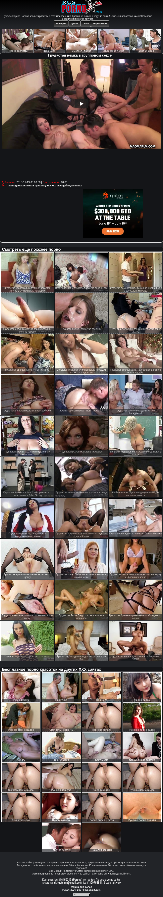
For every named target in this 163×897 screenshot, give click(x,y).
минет (30, 185)
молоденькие (17, 185)
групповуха (42, 185)
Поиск (86, 24)
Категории (61, 24)
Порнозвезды (100, 24)
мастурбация (65, 185)
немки (78, 185)
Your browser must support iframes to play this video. (81, 119)
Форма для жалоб (81, 887)
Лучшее (74, 24)
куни (53, 185)
